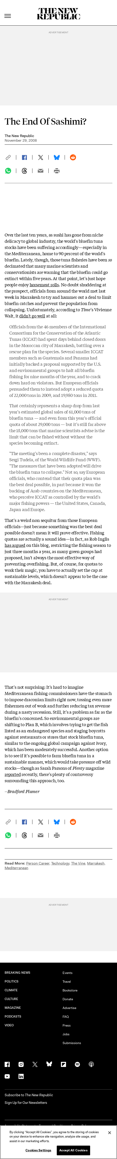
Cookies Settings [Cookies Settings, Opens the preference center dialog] (38, 1150)
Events (68, 973)
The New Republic (19, 135)
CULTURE (11, 999)
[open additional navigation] (7, 10)
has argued (15, 545)
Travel (67, 981)
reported (13, 774)
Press (67, 1025)
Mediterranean (16, 868)
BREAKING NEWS (17, 973)
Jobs (66, 1034)
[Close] (109, 1133)
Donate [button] (68, 999)
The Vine (78, 863)
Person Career (37, 863)
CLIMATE (11, 990)
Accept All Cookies (73, 1150)
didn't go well (32, 316)
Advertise (69, 1008)
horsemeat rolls (44, 285)
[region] (58, 1142)
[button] (10, 157)
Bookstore (70, 990)
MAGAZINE (13, 1008)
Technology (60, 863)
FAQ (66, 1017)
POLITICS (12, 981)
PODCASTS (13, 1016)
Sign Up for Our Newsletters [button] (26, 1102)
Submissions (72, 1043)
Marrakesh (95, 863)
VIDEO (9, 1025)
